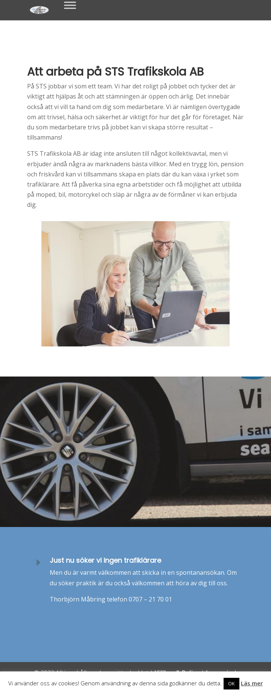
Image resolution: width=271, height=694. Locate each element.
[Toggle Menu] (70, 5)
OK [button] (231, 683)
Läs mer (252, 683)
